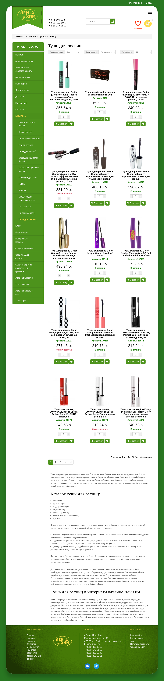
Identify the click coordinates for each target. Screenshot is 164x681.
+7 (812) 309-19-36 (93, 647)
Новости (31, 641)
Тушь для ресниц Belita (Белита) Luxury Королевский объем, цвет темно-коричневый (100, 175)
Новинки (31, 638)
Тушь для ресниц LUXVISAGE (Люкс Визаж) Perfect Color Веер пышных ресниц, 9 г (100, 413)
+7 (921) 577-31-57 (56, 25)
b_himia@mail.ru (92, 644)
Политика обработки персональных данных (34, 654)
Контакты (31, 644)
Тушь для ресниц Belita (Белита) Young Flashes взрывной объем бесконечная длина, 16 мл (64, 96)
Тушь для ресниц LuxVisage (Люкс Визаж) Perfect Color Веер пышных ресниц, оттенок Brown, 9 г (136, 413)
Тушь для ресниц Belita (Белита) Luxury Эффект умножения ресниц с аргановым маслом (64, 254)
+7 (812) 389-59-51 (56, 19)
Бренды (30, 635)
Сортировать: (91, 52)
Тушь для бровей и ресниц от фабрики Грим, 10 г (100, 93)
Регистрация (134, 2)
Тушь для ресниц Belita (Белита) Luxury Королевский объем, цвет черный (136, 175)
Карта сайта (136, 635)
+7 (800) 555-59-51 (57, 22)
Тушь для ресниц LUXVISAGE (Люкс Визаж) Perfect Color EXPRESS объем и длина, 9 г (136, 334)
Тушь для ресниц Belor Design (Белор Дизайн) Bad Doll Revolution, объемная (136, 253)
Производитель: (56, 52)
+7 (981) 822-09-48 (93, 653)
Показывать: (127, 52)
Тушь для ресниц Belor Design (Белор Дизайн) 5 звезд (99, 253)
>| (71, 462)
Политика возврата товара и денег (139, 645)
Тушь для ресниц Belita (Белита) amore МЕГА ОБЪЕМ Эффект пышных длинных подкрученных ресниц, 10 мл (64, 176)
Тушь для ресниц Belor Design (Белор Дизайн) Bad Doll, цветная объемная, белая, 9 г (64, 334)
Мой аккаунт (33, 647)
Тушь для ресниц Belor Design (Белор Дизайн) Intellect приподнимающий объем (100, 334)
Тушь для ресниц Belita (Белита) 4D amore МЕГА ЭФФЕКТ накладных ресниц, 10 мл (135, 96)
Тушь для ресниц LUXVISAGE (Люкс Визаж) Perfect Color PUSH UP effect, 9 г (64, 413)
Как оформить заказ (137, 639)
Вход (149, 2)
